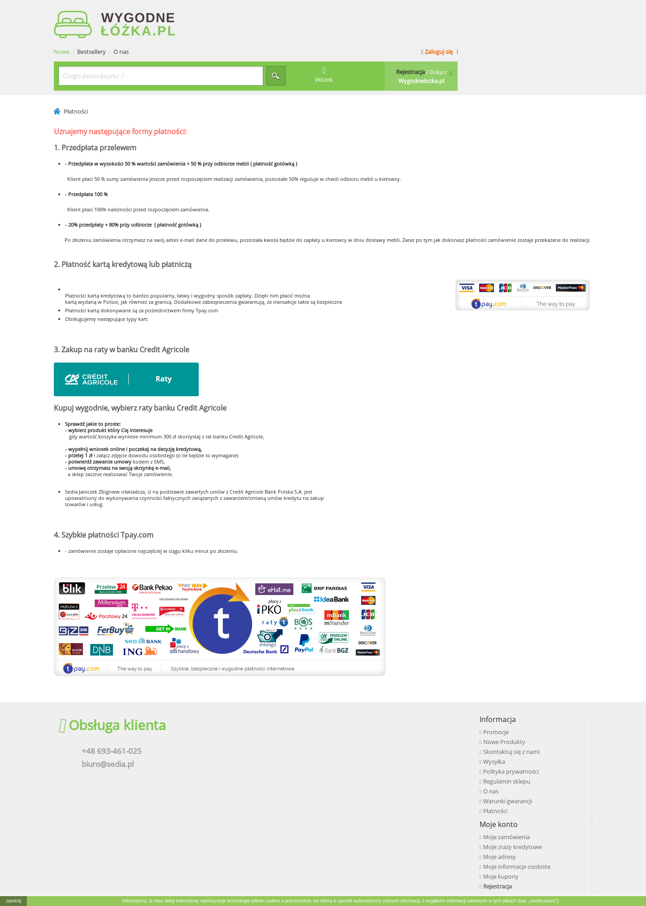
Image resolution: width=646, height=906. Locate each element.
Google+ (496, 723)
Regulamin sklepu (259, 746)
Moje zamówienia (382, 697)
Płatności (248, 776)
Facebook (498, 698)
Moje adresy (375, 717)
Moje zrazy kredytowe (388, 707)
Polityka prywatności (263, 736)
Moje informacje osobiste (393, 727)
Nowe (196, 10)
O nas (255, 10)
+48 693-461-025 (107, 716)
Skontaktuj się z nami (264, 717)
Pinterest (497, 736)
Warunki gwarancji (260, 766)
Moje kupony (377, 736)
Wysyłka (247, 727)
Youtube (496, 710)
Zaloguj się (570, 10)
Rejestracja (373, 746)
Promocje (248, 697)
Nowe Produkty (257, 707)
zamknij (13, 900)
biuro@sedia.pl (103, 729)
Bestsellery (226, 10)
